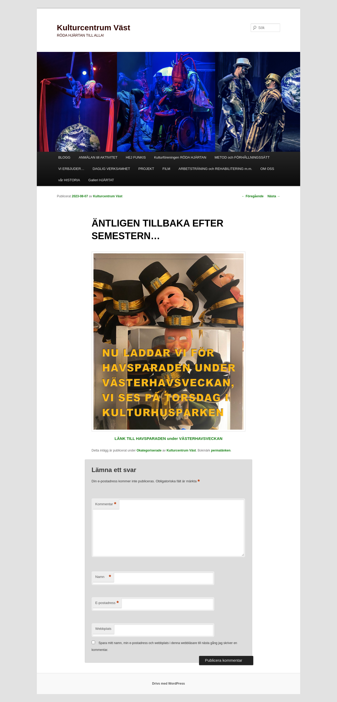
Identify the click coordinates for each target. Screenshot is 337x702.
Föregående (253, 196)
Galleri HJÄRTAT (101, 180)
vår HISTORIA (69, 180)
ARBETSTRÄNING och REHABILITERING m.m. (215, 169)
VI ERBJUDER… (71, 169)
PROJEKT (146, 169)
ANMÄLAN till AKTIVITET (98, 157)
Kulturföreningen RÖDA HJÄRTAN (180, 157)
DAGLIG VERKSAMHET (111, 169)
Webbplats (103, 629)
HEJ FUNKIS (136, 157)
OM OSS (267, 169)
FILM (166, 169)
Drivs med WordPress (168, 683)
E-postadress (107, 603)
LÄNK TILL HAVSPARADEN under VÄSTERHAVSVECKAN (168, 438)
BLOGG (64, 157)
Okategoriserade (149, 450)
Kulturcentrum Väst (93, 27)
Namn (103, 577)
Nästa (273, 196)
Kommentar (105, 504)
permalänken (220, 450)
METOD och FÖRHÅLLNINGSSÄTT (242, 157)
